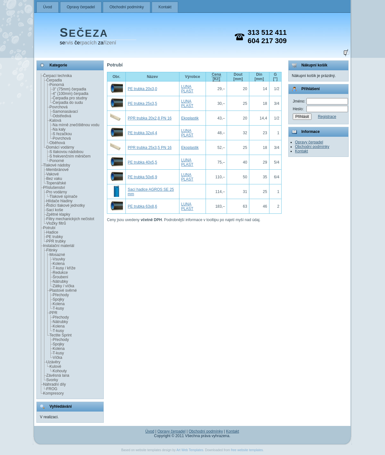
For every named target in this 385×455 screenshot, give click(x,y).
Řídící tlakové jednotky (65, 205)
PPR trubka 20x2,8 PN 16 (149, 118)
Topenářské (56, 183)
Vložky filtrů (56, 223)
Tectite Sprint (60, 335)
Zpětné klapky (58, 214)
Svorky (52, 380)
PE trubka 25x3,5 (142, 103)
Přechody (61, 295)
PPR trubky (56, 241)
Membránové (57, 169)
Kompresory (53, 393)
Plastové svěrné (63, 290)
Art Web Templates (190, 450)
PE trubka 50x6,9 (142, 177)
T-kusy (58, 308)
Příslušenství (54, 187)
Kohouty (60, 371)
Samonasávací (65, 111)
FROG (51, 389)
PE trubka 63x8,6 (142, 206)
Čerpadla (54, 80)
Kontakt (164, 7)
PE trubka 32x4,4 (142, 133)
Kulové (55, 366)
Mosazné (57, 254)
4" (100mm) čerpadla (70, 93)
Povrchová (58, 107)
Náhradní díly (54, 384)
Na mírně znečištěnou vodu (76, 125)
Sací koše (54, 210)
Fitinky (51, 250)
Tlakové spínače (63, 196)
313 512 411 (267, 32)
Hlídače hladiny (59, 201)
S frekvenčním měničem (70, 156)
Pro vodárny (56, 192)
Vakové (52, 174)
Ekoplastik (190, 118)
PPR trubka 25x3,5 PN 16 (149, 147)
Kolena (58, 263)
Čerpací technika (57, 75)
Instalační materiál (58, 245)
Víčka (57, 357)
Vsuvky (59, 259)
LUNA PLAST (187, 88)
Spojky (58, 299)
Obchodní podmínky (126, 7)
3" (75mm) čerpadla (69, 89)
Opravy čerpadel (81, 7)
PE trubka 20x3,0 (142, 89)
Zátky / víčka (63, 286)
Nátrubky (60, 281)
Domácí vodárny (60, 147)
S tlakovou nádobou (66, 152)
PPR (53, 313)
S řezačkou (62, 134)
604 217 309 (267, 41)
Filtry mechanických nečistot (70, 219)
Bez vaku (54, 178)
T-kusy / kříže (64, 268)
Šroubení (60, 277)
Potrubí (49, 228)
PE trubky (54, 237)
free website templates (247, 450)
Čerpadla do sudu (68, 102)
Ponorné (56, 160)
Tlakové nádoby (56, 165)
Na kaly (59, 129)
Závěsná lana (57, 375)
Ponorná (56, 84)
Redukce (60, 272)
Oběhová (57, 143)
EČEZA (84, 33)
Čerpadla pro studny (70, 98)
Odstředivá (62, 116)
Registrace (327, 116)
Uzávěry (53, 362)
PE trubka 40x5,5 (142, 162)
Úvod (47, 7)
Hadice (52, 232)
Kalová (55, 120)
